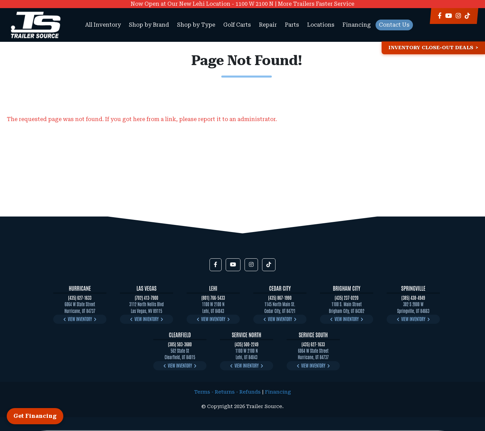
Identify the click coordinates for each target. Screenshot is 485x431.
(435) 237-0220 (346, 297)
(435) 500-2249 (247, 344)
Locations (320, 25)
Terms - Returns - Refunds (227, 392)
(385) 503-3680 (180, 344)
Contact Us (394, 25)
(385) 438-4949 (413, 297)
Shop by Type (196, 25)
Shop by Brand (149, 25)
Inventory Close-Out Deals (430, 48)
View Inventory (80, 319)
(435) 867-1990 (279, 297)
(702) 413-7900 (146, 297)
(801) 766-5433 (213, 297)
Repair (268, 25)
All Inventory (103, 25)
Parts (292, 25)
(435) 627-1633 (79, 297)
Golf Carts (237, 25)
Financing (357, 25)
